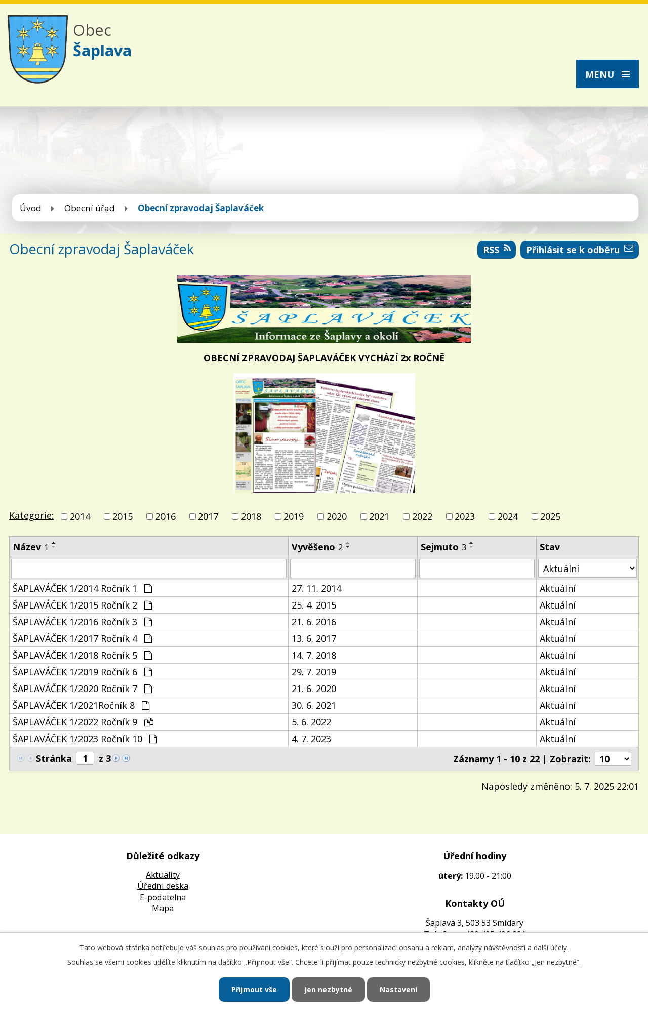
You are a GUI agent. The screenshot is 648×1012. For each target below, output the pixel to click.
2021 (379, 516)
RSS (497, 250)
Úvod (31, 208)
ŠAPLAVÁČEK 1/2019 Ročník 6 (82, 672)
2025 (550, 516)
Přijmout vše (254, 989)
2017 (208, 516)
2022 (422, 516)
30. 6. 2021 (314, 705)
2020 (337, 516)
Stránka (54, 758)
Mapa (163, 908)
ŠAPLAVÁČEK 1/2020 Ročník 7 (82, 688)
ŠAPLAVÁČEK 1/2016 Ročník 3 (82, 622)
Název (31, 547)
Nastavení (398, 989)
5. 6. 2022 (311, 722)
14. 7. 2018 (314, 655)
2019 (294, 516)
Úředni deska (162, 886)
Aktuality (163, 874)
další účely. (551, 947)
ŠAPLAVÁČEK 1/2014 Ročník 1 (82, 588)
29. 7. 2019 (314, 672)
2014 (80, 516)
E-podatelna (163, 897)
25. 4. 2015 (314, 605)
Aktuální (558, 588)
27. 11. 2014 (316, 588)
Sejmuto (443, 547)
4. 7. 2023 (311, 739)
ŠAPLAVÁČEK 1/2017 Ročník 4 (82, 638)
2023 (465, 516)
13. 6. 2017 (314, 638)
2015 (122, 516)
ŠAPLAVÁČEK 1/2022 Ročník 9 (83, 722)
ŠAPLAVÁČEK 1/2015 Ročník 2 (82, 605)
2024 (508, 516)
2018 (251, 516)
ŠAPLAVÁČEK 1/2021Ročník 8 (81, 705)
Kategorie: (31, 515)
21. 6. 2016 (314, 622)
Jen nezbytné (328, 989)
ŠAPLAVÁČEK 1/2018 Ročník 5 (82, 655)
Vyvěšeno (317, 547)
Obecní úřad (89, 208)
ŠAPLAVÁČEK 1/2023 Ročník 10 (85, 739)
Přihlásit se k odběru (579, 250)
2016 (165, 516)
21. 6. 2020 (314, 688)
